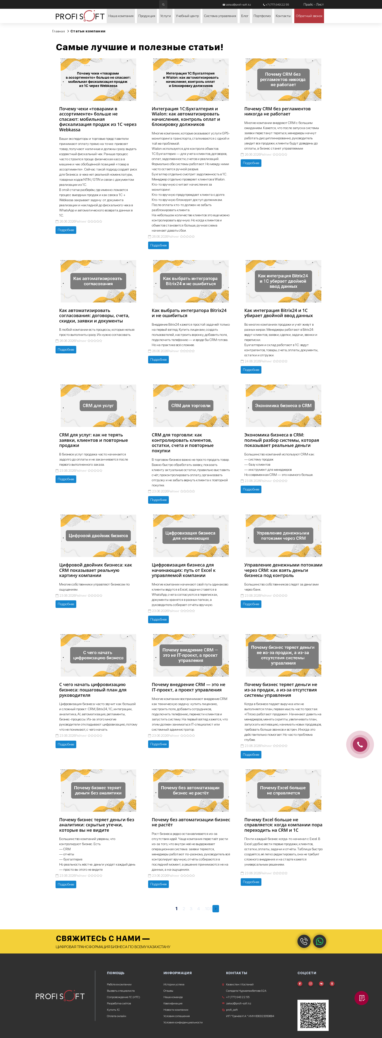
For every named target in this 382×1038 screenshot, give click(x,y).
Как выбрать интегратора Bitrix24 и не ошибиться (189, 313)
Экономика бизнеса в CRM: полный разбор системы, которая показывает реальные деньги (281, 440)
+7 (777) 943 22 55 (237, 997)
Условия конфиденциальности (183, 1022)
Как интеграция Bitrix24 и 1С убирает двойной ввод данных (278, 313)
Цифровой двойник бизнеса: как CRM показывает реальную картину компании (95, 570)
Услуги (164, 19)
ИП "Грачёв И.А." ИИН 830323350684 (250, 1016)
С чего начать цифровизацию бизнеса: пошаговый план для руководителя (92, 689)
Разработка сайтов (119, 1003)
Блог (243, 19)
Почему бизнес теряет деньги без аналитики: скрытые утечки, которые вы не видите (96, 825)
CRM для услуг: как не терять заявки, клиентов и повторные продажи (93, 440)
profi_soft (232, 1009)
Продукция (144, 19)
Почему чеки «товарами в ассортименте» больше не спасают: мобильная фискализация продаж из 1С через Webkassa (97, 119)
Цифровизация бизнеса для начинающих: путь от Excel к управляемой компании (184, 570)
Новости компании (175, 1009)
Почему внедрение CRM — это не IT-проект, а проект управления (188, 687)
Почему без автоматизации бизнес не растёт (191, 822)
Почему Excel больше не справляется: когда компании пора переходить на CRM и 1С (283, 825)
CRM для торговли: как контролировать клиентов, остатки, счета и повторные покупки (183, 442)
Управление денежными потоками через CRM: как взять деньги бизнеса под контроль (283, 570)
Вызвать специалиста (121, 990)
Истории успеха (173, 984)
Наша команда (173, 997)
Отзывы (168, 990)
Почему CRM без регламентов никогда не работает (277, 111)
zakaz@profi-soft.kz (238, 1003)
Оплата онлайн (116, 1016)
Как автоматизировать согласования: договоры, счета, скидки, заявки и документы (94, 315)
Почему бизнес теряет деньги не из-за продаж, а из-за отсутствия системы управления (280, 689)
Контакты (283, 19)
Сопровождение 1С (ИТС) (123, 997)
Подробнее (66, 230)
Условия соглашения (176, 1016)
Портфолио (261, 19)
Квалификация (172, 1003)
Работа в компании (119, 984)
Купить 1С (113, 1009)
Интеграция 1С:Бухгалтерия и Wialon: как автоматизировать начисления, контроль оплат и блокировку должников (186, 116)
